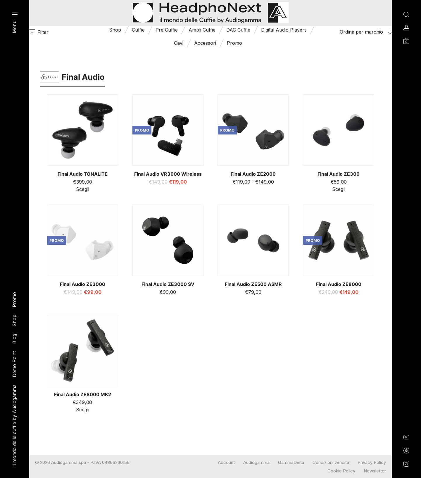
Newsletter (375, 471)
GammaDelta (291, 462)
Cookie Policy (341, 471)
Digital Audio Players (284, 30)
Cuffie (138, 30)
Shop (115, 30)
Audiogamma (256, 462)
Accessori (205, 43)
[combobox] (355, 32)
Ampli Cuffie (202, 30)
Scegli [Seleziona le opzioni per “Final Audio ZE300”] (338, 189)
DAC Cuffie (238, 30)
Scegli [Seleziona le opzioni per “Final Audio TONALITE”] (82, 189)
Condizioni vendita (331, 462)
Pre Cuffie (167, 30)
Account (226, 462)
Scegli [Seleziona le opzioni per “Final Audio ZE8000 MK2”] (82, 410)
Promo (234, 43)
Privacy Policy (372, 462)
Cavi (178, 43)
